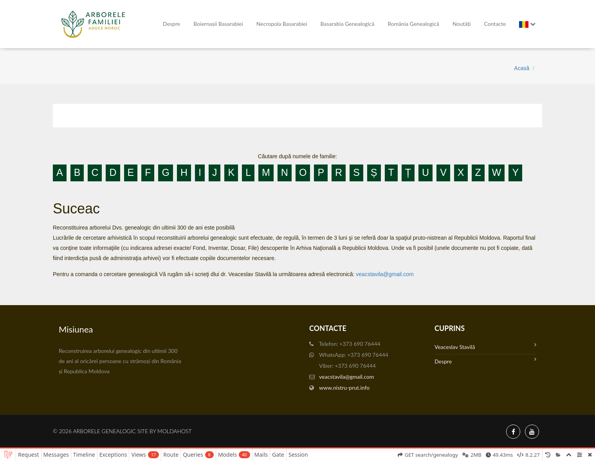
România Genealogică (413, 23)
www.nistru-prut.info (344, 387)
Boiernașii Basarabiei (218, 23)
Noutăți (462, 23)
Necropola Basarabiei (281, 23)
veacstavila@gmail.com (384, 274)
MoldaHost (174, 431)
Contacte (495, 23)
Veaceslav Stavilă (485, 346)
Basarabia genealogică (348, 23)
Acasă (521, 68)
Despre (171, 23)
